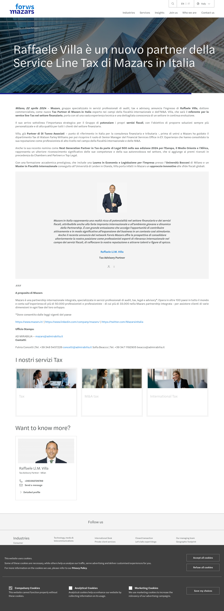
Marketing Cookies (146, 588)
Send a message (30, 486)
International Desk (103, 537)
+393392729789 (31, 481)
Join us (173, 12)
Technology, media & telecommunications (63, 539)
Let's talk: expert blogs (145, 541)
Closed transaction (144, 537)
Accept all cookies (203, 557)
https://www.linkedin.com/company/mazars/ (72, 322)
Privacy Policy (79, 568)
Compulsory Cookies (27, 588)
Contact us (207, 12)
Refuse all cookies (203, 567)
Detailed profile (29, 493)
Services (145, 12)
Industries (129, 12)
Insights (159, 12)
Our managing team (185, 537)
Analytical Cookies (86, 588)
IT (189, 3)
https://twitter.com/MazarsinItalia (122, 322)
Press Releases (32, 25)
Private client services (105, 541)
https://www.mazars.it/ (29, 322)
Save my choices (203, 590)
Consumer (18, 542)
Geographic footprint (186, 541)
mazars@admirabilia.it (49, 336)
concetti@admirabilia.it (76, 347)
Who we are (189, 12)
